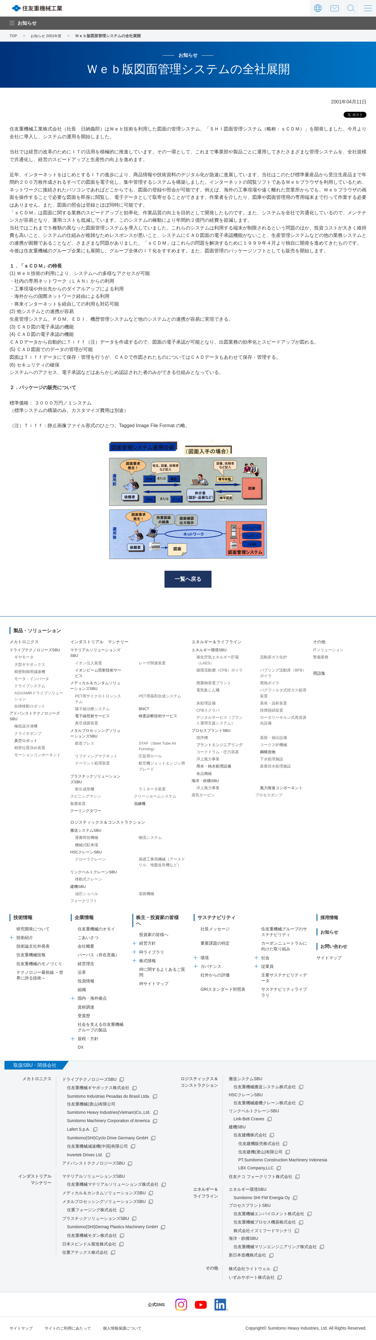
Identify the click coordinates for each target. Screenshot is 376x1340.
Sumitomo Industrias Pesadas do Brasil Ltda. (108, 1097)
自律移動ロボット (29, 707)
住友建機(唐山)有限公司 (260, 1153)
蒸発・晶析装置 (273, 704)
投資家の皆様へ (153, 929)
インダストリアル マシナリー (99, 642)
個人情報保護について (129, 1329)
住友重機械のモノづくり (39, 964)
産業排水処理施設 (275, 767)
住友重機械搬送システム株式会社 (265, 1087)
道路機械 (146, 894)
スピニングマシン (85, 797)
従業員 (267, 967)
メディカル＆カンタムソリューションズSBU (104, 1193)
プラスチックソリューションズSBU (95, 1219)
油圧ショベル (86, 894)
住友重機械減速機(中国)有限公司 (97, 1147)
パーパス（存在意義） (98, 956)
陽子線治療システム (92, 709)
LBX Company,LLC (256, 1169)
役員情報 (86, 981)
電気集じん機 (208, 691)
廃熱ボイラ (269, 684)
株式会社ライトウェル (249, 1269)
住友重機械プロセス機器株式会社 (265, 1223)
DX (80, 1048)
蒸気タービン (203, 796)
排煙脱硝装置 (271, 711)
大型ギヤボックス (29, 665)
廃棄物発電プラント (213, 684)
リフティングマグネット (96, 757)
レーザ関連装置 (152, 664)
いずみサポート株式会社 (252, 1278)
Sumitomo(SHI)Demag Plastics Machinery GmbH (112, 1228)
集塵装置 (78, 804)
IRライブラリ (151, 947)
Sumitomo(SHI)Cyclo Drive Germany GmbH (107, 1138)
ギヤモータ (24, 658)
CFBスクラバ (208, 711)
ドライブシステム (29, 687)
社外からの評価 (215, 975)
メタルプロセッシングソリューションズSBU (104, 1202)
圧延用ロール (150, 757)
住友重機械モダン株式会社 (92, 1236)
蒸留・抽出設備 (273, 738)
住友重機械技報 (31, 956)
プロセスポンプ (268, 796)
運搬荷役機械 (86, 838)
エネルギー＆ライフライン (217, 642)
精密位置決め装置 (29, 748)
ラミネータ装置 (152, 790)
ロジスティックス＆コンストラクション (107, 823)
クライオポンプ (27, 734)
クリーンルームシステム (155, 797)
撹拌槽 (202, 738)
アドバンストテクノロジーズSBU (93, 1164)
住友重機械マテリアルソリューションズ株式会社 (113, 1185)
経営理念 (86, 964)
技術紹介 (24, 938)
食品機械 (204, 774)
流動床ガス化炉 (273, 658)
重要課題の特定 (215, 944)
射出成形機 (84, 790)
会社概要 (86, 947)
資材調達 (86, 1008)
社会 (265, 958)
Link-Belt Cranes (249, 1119)
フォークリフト (83, 901)
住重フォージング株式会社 (92, 1211)
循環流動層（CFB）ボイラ (219, 671)
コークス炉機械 (273, 745)
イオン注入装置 (88, 664)
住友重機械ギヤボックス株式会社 (98, 1088)
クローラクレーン (90, 860)
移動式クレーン (88, 880)
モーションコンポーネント (37, 756)
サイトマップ (329, 958)
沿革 (82, 973)
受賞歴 (84, 1016)
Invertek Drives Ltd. (85, 1155)
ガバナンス (210, 967)
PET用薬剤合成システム (160, 697)
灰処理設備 (206, 704)
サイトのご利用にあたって (71, 1329)
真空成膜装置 (86, 724)
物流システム (150, 838)
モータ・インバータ (31, 679)
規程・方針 (88, 1039)
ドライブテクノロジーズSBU (89, 1080)
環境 (204, 958)
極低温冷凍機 (25, 727)
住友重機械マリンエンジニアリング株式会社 (275, 1247)
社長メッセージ (215, 929)
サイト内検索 (351, 8)
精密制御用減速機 (29, 672)
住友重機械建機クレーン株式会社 (265, 1103)
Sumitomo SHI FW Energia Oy (262, 1198)
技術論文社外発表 (33, 947)
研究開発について (33, 929)
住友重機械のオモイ (96, 929)
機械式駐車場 (86, 846)
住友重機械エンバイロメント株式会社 (269, 1214)
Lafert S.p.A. (78, 1130)
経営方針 (147, 938)
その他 (319, 642)
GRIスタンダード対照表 (222, 990)
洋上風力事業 (208, 760)
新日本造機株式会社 (247, 1256)
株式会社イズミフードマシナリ (263, 1231)
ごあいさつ (88, 938)
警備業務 (320, 658)
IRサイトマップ (153, 978)
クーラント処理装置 (92, 764)
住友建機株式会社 (250, 1135)
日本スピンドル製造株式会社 (89, 1245)
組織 (82, 990)
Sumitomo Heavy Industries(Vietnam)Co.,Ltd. (109, 1113)
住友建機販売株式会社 (259, 1144)
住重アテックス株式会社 (85, 1253)
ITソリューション (328, 651)
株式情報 (147, 956)
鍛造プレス (84, 744)
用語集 (319, 674)
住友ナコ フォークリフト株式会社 (260, 1177)
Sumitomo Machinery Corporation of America (108, 1121)
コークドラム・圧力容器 (217, 753)
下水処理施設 (271, 760)
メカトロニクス (24, 642)
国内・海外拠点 (92, 999)
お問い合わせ (334, 8)
